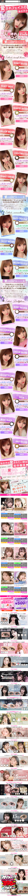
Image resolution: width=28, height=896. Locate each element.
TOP (2, 4)
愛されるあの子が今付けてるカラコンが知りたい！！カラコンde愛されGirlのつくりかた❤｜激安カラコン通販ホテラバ (15, 4)
